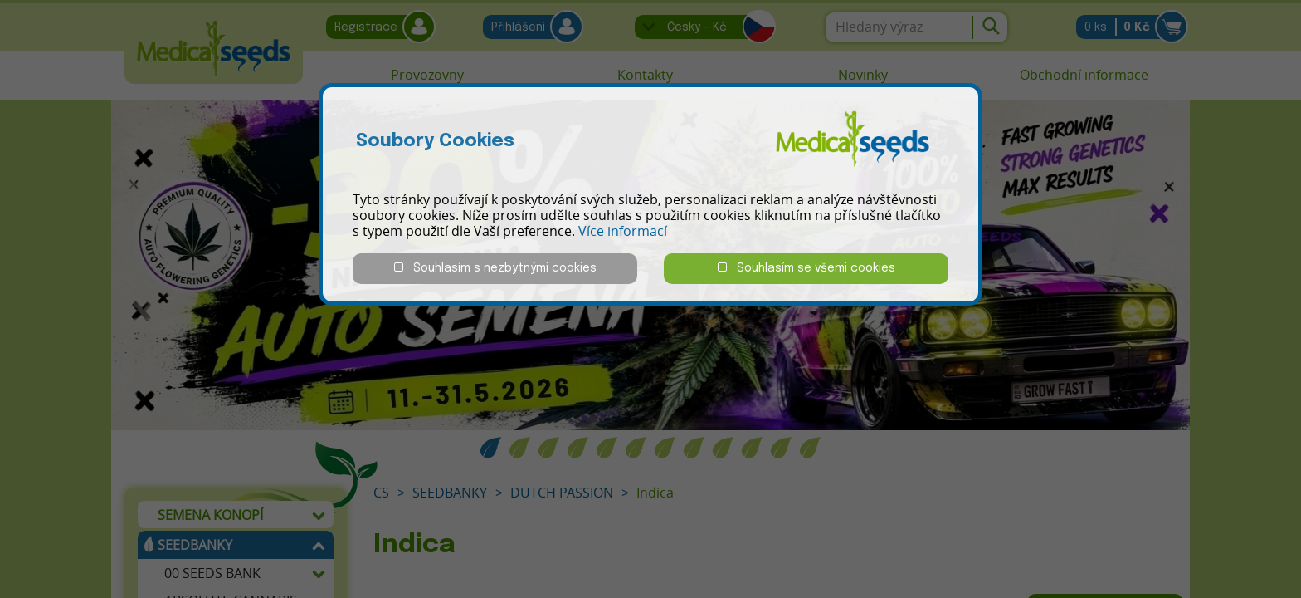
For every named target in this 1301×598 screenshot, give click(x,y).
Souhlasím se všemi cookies (806, 268)
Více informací (622, 231)
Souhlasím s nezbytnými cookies (495, 268)
